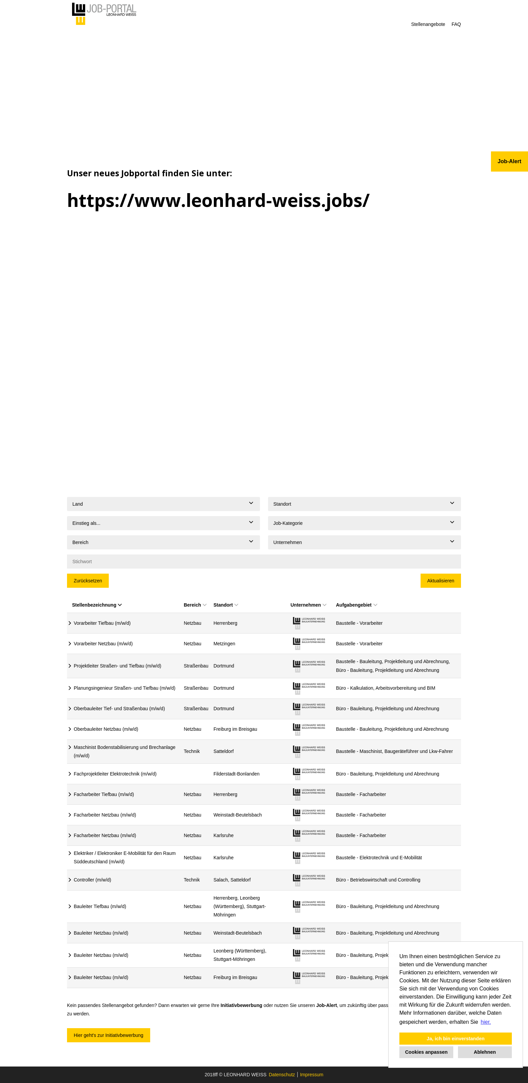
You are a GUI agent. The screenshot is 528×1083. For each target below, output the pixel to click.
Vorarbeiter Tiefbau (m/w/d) (102, 623)
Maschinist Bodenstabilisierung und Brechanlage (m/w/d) (124, 751)
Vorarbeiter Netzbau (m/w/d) (103, 643)
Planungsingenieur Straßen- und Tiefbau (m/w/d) (124, 688)
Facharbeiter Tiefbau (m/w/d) (104, 794)
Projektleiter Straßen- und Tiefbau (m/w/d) (117, 666)
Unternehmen (308, 605)
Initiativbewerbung (241, 1005)
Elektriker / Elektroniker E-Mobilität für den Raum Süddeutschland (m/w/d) (125, 857)
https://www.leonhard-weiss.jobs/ (218, 200)
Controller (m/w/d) (92, 879)
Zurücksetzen (88, 580)
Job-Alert (326, 1005)
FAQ (456, 24)
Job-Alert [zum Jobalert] (509, 161)
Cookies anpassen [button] (426, 1052)
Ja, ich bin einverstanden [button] (456, 1038)
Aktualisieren (440, 580)
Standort (225, 605)
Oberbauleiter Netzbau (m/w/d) (106, 729)
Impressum (311, 1074)
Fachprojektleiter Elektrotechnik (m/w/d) (115, 774)
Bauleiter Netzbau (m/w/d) (101, 933)
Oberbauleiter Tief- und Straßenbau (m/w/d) (119, 708)
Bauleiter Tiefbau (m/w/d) (100, 906)
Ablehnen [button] (485, 1052)
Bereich (195, 605)
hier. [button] (486, 1022)
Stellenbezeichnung (97, 605)
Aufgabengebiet (356, 605)
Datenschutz (282, 1074)
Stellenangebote (428, 24)
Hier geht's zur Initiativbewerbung (108, 1035)
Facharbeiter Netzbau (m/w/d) (105, 815)
